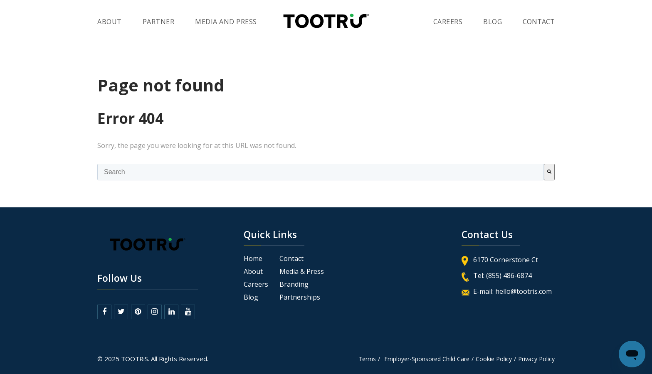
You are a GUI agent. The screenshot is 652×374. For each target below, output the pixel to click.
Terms (367, 359)
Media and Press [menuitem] (226, 21)
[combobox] (320, 172)
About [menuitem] (109, 21)
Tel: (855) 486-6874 (502, 275)
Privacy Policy (536, 359)
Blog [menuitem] (251, 297)
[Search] (549, 172)
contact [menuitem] (539, 21)
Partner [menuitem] (159, 21)
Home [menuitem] (253, 258)
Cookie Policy (494, 359)
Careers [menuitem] (448, 21)
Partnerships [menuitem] (299, 297)
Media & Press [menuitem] (301, 271)
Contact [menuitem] (291, 258)
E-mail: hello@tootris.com (512, 291)
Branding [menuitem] (294, 284)
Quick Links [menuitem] (270, 235)
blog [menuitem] (492, 21)
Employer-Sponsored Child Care (426, 359)
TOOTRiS (134, 358)
